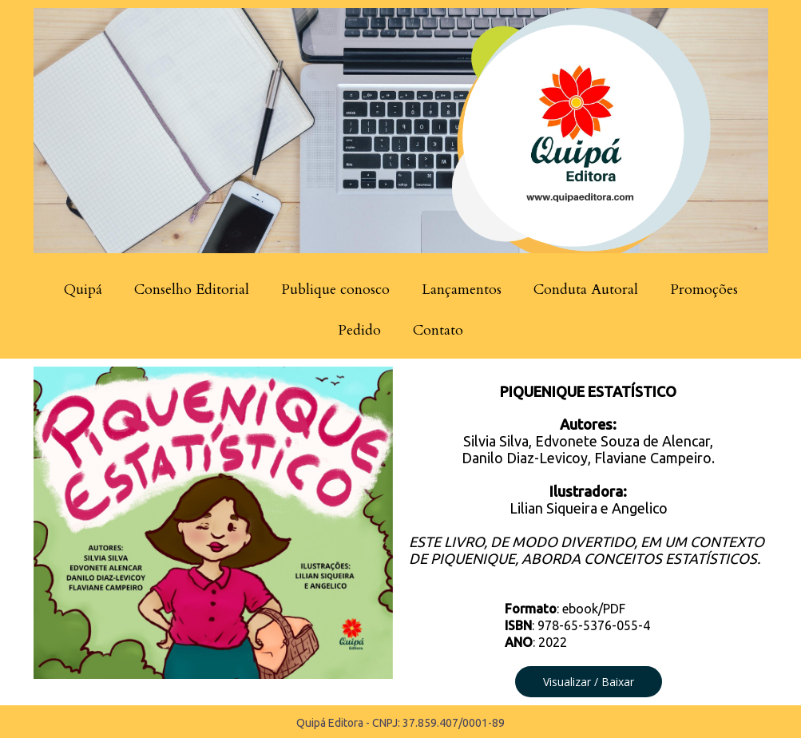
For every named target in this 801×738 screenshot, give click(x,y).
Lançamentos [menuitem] (462, 290)
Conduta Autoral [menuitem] (585, 290)
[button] (588, 681)
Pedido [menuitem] (359, 330)
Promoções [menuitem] (704, 290)
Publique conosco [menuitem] (335, 290)
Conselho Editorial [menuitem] (191, 290)
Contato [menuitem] (438, 330)
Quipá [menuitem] (83, 290)
